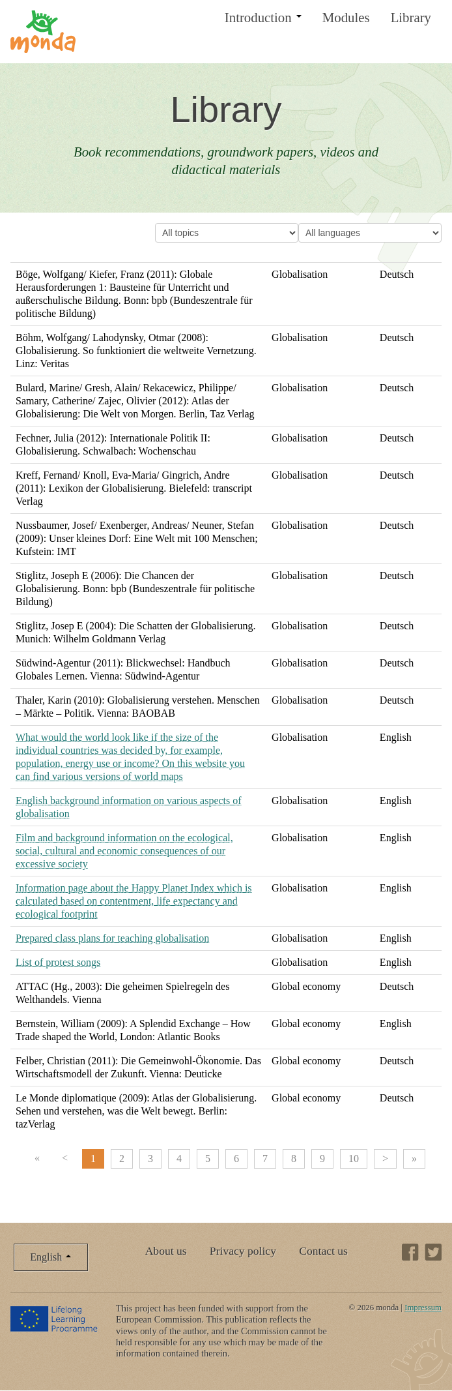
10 (353, 1158)
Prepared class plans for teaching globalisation (112, 938)
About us (166, 1250)
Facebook (410, 1252)
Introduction (263, 17)
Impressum (423, 1307)
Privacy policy (243, 1250)
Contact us (323, 1250)
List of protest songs (58, 962)
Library (411, 17)
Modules (346, 17)
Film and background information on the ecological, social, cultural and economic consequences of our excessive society (124, 850)
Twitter (433, 1252)
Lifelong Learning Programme (55, 1318)
